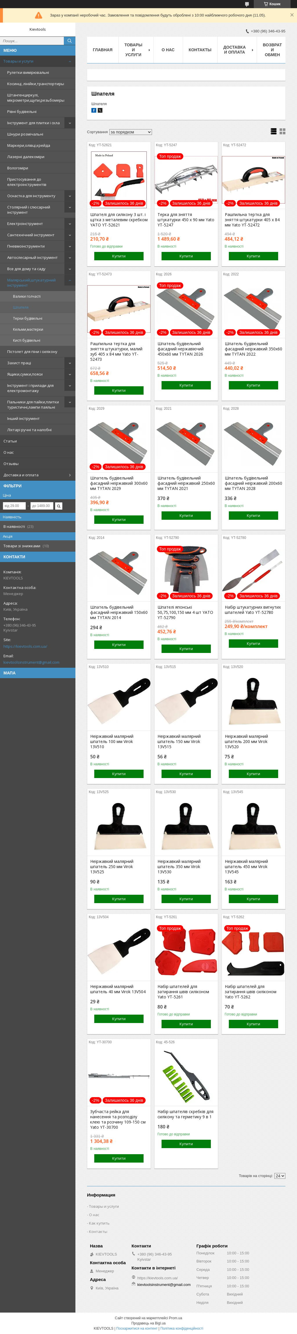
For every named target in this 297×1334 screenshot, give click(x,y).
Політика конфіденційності (181, 1328)
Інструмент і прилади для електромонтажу (30, 388)
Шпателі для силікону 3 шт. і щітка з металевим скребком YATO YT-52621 (119, 220)
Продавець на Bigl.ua (148, 1323)
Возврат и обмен (272, 50)
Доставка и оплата (21, 474)
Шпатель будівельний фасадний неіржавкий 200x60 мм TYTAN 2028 (253, 483)
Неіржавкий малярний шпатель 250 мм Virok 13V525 (111, 866)
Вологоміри (17, 168)
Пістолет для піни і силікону (32, 351)
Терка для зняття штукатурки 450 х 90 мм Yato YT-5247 (185, 220)
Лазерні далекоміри (25, 156)
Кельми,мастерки (28, 329)
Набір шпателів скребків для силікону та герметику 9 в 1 (185, 1114)
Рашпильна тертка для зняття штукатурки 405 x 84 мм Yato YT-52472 (252, 220)
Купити (119, 256)
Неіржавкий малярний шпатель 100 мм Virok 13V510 (111, 741)
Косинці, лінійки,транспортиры (35, 83)
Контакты (200, 49)
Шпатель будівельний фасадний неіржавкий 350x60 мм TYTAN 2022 (253, 349)
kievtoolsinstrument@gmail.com (31, 662)
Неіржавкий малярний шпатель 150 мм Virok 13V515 (179, 741)
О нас (8, 452)
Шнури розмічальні (25, 134)
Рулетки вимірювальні (28, 72)
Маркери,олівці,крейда (28, 145)
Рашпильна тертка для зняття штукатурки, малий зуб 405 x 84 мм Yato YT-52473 (116, 351)
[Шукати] (69, 40)
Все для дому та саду (26, 268)
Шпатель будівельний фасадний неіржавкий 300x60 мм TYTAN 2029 (119, 483)
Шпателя (20, 307)
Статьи (10, 441)
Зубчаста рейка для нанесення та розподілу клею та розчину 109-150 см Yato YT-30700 (118, 1119)
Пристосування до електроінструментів (26, 182)
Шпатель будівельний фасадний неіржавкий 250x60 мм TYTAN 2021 (186, 483)
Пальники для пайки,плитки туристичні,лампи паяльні (33, 404)
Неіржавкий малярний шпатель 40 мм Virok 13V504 (118, 989)
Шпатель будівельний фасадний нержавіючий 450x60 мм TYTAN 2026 (180, 349)
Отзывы (11, 463)
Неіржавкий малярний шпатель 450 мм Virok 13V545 (246, 866)
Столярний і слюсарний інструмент (28, 209)
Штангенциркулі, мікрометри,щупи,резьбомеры (35, 97)
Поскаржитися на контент (136, 1328)
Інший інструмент (23, 418)
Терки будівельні (27, 318)
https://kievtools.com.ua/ (25, 646)
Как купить (99, 1223)
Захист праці (19, 362)
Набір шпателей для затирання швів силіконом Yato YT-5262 (250, 992)
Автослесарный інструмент (32, 257)
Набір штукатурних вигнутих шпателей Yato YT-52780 (253, 610)
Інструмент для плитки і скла (33, 122)
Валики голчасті (27, 296)
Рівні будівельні (22, 111)
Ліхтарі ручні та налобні (29, 429)
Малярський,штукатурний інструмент (31, 282)
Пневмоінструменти (26, 246)
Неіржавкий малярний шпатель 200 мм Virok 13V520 (246, 741)
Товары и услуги (18, 61)
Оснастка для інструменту (31, 195)
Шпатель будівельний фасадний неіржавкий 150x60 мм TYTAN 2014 (119, 612)
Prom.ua (175, 1318)
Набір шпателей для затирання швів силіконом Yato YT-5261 (183, 992)
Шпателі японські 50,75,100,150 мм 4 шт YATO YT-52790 (185, 612)
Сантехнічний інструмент (31, 234)
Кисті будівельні (26, 340)
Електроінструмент (25, 223)
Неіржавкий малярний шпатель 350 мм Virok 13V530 (179, 866)
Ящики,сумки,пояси (25, 374)
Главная (103, 49)
